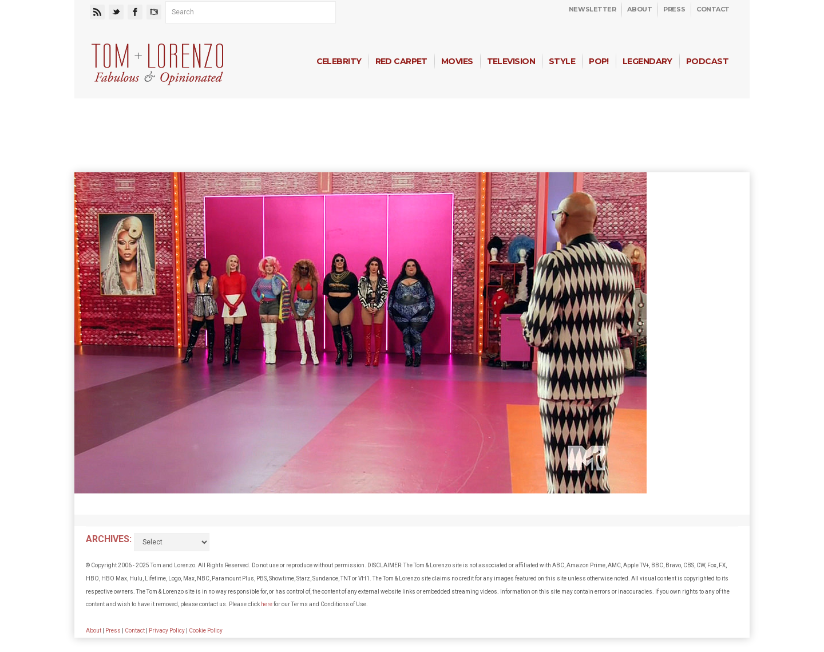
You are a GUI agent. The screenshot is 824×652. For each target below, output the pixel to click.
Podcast (707, 61)
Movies (457, 61)
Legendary (647, 61)
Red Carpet (401, 61)
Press (674, 9)
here (266, 604)
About (639, 9)
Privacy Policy (167, 630)
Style (562, 61)
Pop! (599, 61)
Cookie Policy (206, 630)
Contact (713, 9)
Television (511, 61)
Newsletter (592, 9)
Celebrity (339, 61)
